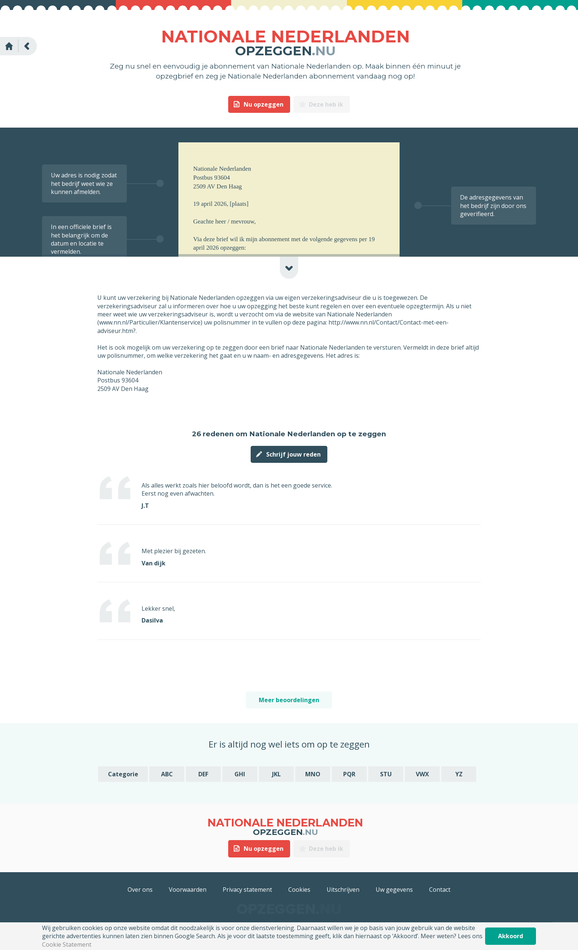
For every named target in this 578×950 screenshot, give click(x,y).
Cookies (299, 889)
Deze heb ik (326, 104)
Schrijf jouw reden (293, 454)
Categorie (123, 774)
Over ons (140, 889)
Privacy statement (247, 889)
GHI (239, 774)
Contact (439, 889)
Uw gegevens (394, 889)
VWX (422, 774)
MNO (312, 774)
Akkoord (510, 936)
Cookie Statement (66, 944)
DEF (203, 774)
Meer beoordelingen (289, 700)
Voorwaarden (187, 889)
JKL (276, 774)
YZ (459, 774)
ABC (167, 774)
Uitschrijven (343, 889)
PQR (349, 774)
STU (386, 774)
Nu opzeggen (263, 104)
